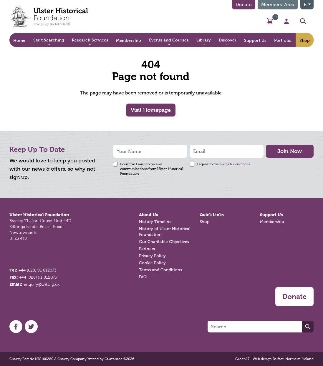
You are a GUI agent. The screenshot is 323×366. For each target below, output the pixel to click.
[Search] (255, 326)
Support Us (271, 214)
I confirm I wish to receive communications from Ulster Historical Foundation (151, 169)
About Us (148, 214)
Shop (204, 221)
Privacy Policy (152, 255)
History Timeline (155, 221)
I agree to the (223, 164)
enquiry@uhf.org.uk (41, 284)
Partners (147, 248)
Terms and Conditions (160, 269)
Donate (244, 4)
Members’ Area (277, 4)
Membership (272, 221)
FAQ (143, 277)
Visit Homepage (151, 110)
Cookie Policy (152, 262)
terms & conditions (235, 164)
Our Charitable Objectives (164, 241)
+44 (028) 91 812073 (37, 270)
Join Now (289, 151)
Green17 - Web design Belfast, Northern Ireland (274, 359)
